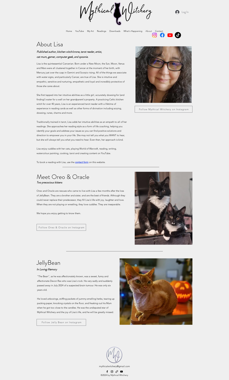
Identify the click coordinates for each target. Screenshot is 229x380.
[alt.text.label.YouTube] (121, 371)
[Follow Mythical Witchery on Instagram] (163, 109)
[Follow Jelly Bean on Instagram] (61, 322)
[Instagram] (154, 35)
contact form (81, 162)
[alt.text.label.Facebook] (107, 371)
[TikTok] (178, 35)
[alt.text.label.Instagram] (112, 371)
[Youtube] (170, 35)
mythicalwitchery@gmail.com (114, 366)
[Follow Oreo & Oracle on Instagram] (61, 227)
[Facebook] (162, 35)
